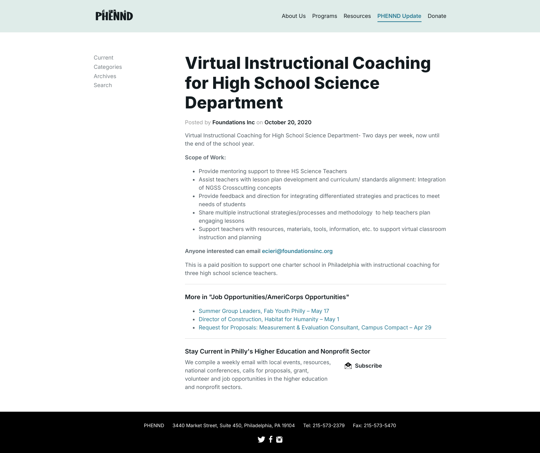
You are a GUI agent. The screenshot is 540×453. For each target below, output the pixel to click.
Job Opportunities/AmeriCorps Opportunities (278, 297)
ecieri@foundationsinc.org (297, 250)
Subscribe (363, 365)
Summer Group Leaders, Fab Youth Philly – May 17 (264, 310)
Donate (437, 15)
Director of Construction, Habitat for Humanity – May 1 (269, 319)
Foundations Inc (233, 122)
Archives (105, 76)
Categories (108, 66)
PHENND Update (399, 15)
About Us (294, 15)
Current (103, 57)
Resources (357, 15)
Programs (324, 15)
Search (103, 85)
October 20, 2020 (288, 122)
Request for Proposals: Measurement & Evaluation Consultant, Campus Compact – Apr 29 (315, 327)
